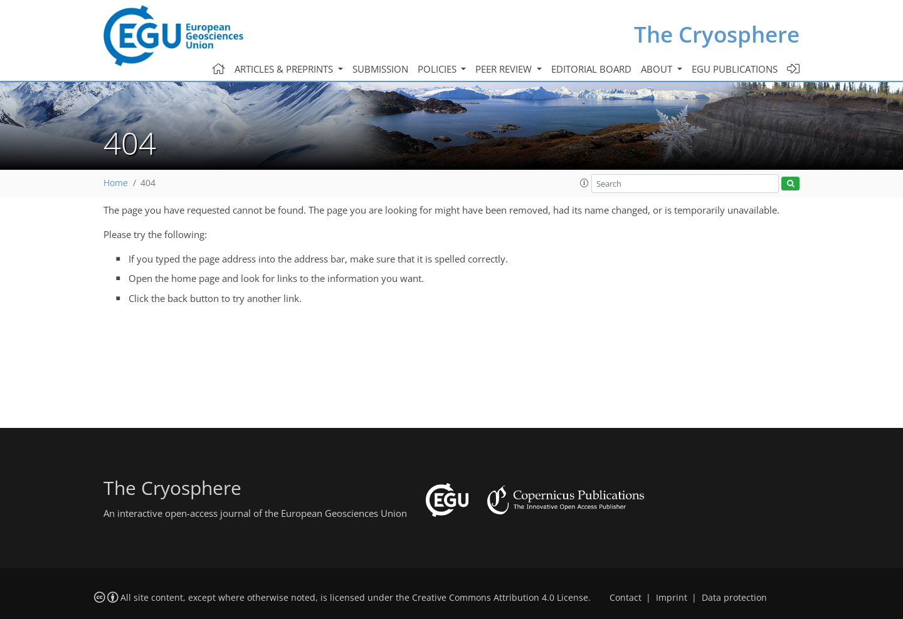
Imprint (671, 597)
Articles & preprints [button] (285, 69)
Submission (380, 69)
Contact (626, 597)
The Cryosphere (717, 34)
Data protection (734, 597)
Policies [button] (438, 69)
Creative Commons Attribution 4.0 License (500, 597)
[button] (584, 183)
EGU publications (735, 69)
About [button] (658, 69)
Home (115, 183)
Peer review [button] (504, 69)
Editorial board (591, 69)
